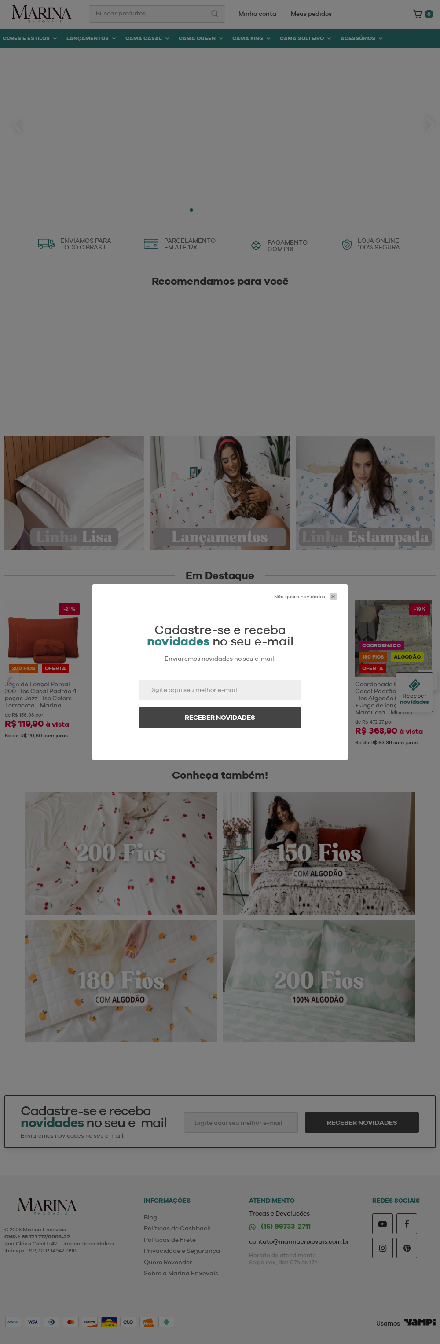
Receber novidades (220, 717)
